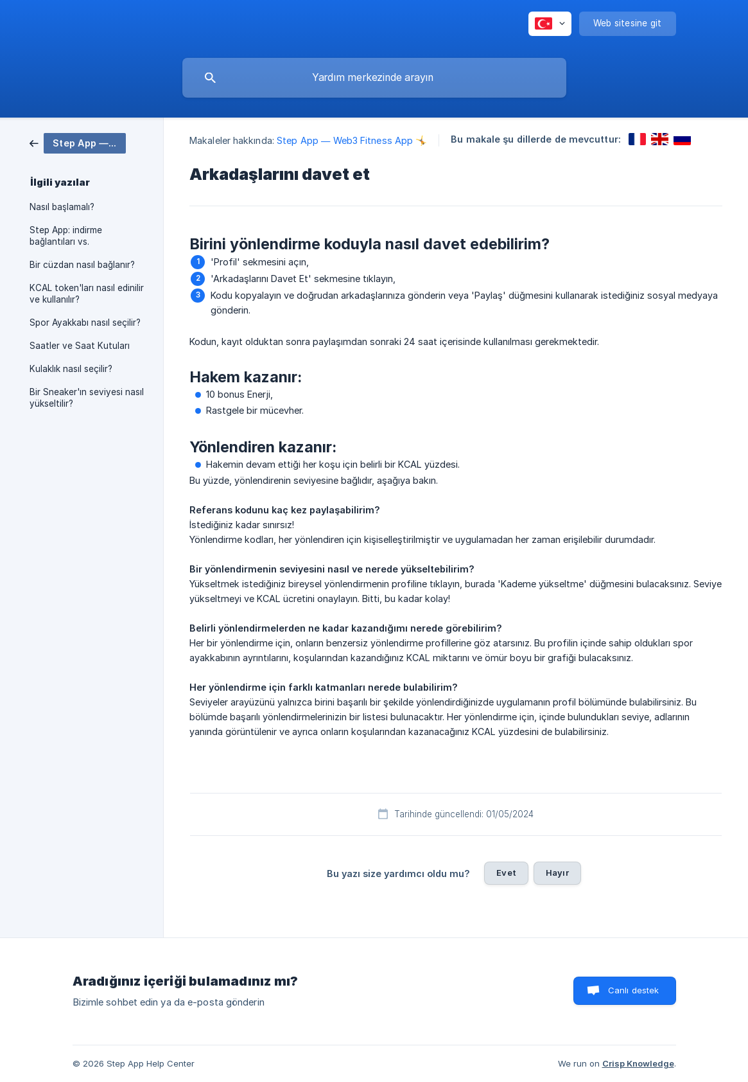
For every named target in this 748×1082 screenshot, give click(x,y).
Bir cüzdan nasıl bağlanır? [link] (82, 265)
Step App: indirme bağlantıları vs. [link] (66, 236)
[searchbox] (374, 78)
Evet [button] (506, 872)
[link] (78, 142)
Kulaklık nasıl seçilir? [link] (71, 369)
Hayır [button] (557, 872)
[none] (549, 24)
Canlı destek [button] (633, 990)
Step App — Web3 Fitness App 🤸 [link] (352, 140)
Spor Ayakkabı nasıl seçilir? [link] (85, 322)
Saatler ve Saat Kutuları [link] (80, 346)
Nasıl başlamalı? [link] (62, 207)
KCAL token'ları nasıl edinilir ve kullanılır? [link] (87, 294)
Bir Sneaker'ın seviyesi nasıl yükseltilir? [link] (87, 398)
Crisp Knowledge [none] (638, 1063)
